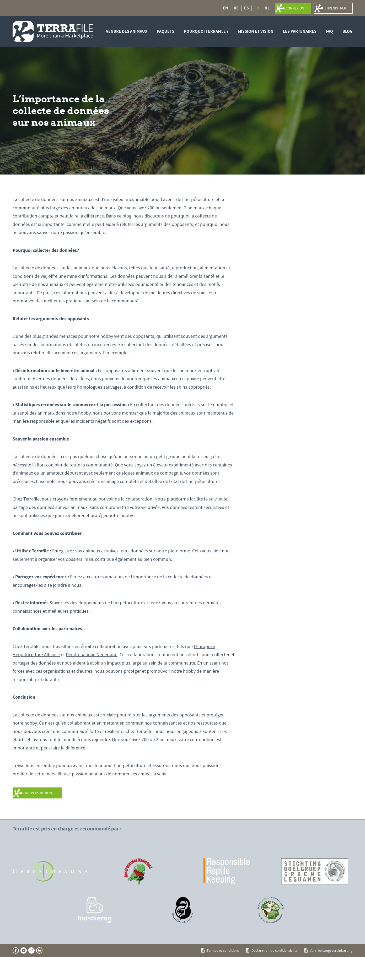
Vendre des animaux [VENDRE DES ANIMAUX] (126, 31)
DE (236, 8)
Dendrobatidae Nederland (91, 655)
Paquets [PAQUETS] (165, 31)
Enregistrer (335, 8)
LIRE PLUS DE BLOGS (39, 793)
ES (246, 8)
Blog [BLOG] (347, 31)
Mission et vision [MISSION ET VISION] (255, 31)
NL (267, 8)
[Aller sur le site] (50, 871)
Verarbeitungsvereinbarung (331, 950)
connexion (295, 8)
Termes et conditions (223, 950)
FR (256, 8)
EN (225, 8)
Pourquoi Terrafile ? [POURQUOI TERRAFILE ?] (206, 31)
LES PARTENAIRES (299, 31)
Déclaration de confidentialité (274, 950)
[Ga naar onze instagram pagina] (31, 950)
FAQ (329, 31)
